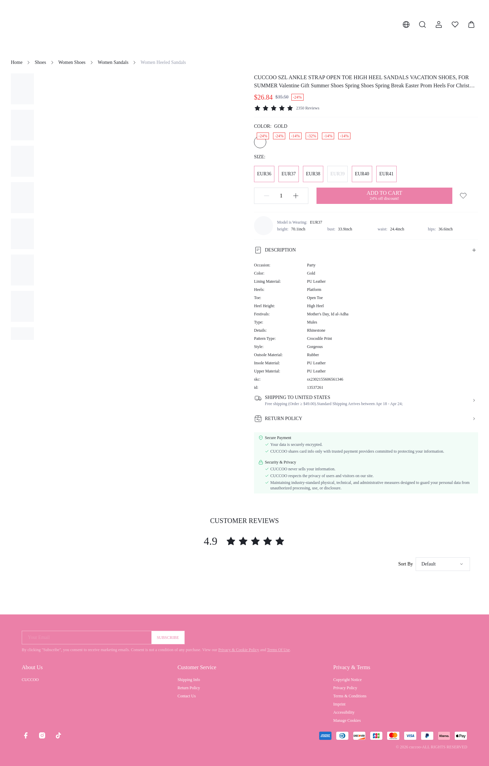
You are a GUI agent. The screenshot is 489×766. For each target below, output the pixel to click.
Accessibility (344, 712)
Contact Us (187, 696)
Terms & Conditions (349, 696)
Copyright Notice (347, 679)
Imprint (339, 704)
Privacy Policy (345, 687)
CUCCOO (30, 679)
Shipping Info (189, 679)
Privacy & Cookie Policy (238, 649)
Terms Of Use (278, 649)
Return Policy (189, 687)
